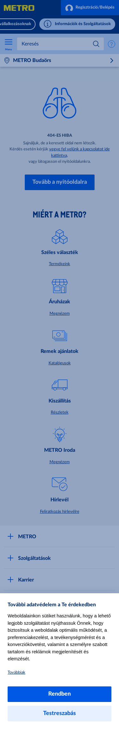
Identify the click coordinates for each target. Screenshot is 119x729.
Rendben (59, 694)
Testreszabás (59, 713)
